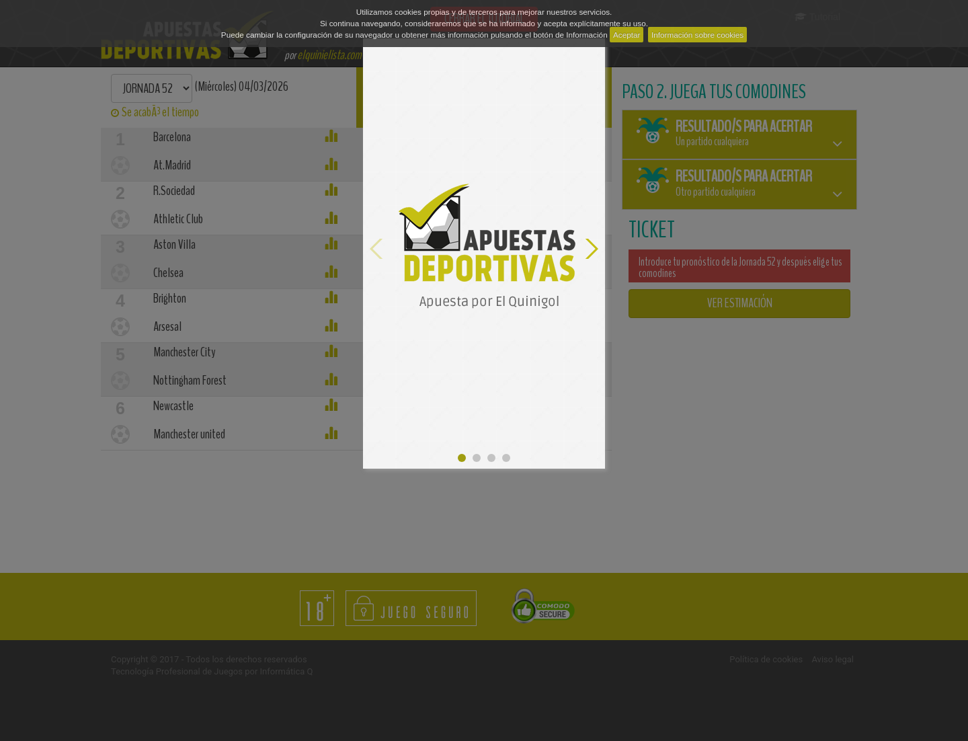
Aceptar (627, 34)
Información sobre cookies (697, 34)
